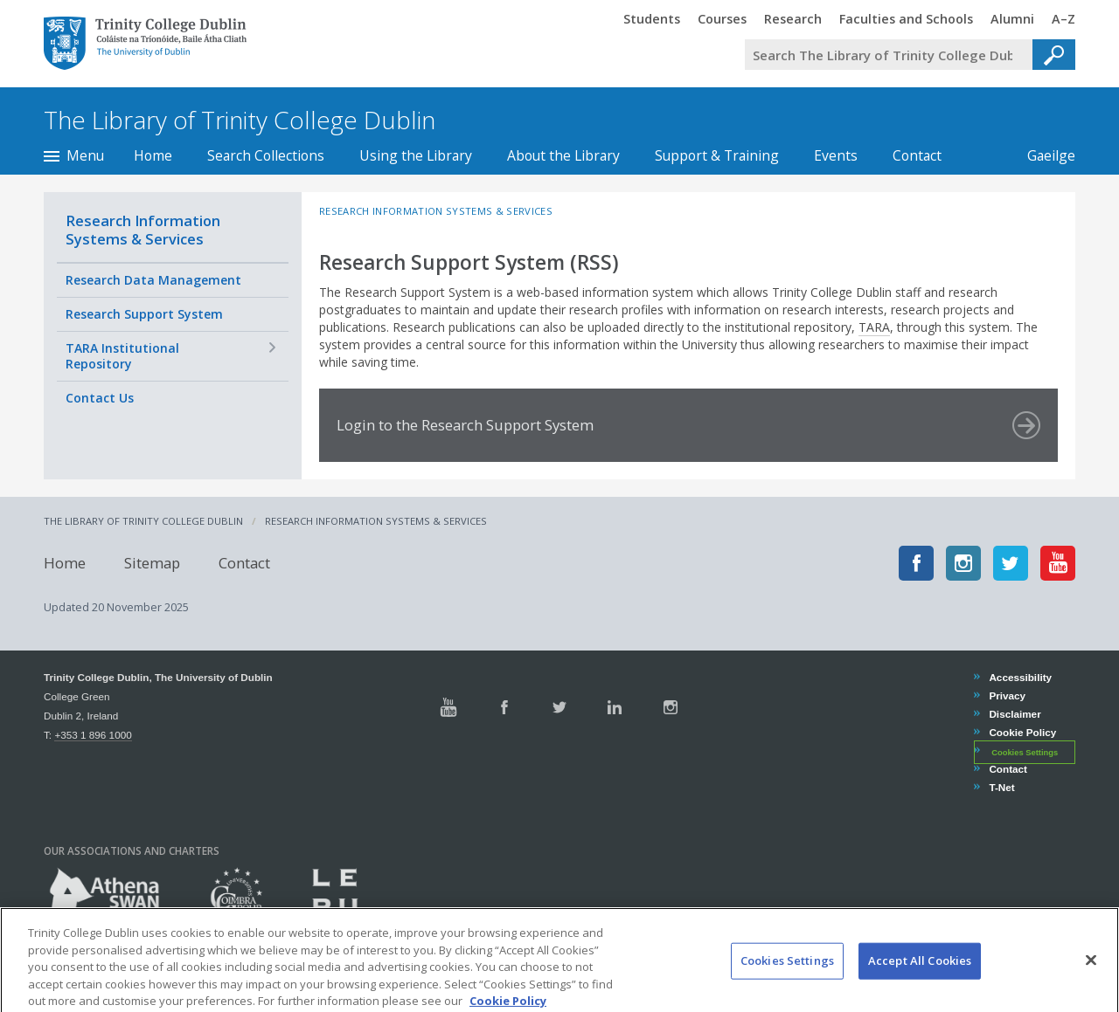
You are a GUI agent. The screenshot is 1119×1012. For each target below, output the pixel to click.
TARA (874, 327)
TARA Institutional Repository (122, 356)
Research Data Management (153, 280)
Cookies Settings (1024, 751)
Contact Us (100, 397)
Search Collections (265, 155)
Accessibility (1020, 677)
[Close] (1091, 977)
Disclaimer (1014, 713)
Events (836, 155)
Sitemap (152, 563)
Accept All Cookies (919, 977)
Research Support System (144, 314)
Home (153, 155)
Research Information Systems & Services (143, 229)
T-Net (1001, 787)
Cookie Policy (1022, 732)
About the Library (563, 155)
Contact (917, 155)
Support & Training (717, 155)
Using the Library (415, 155)
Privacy (1006, 695)
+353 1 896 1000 (92, 734)
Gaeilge (1042, 155)
